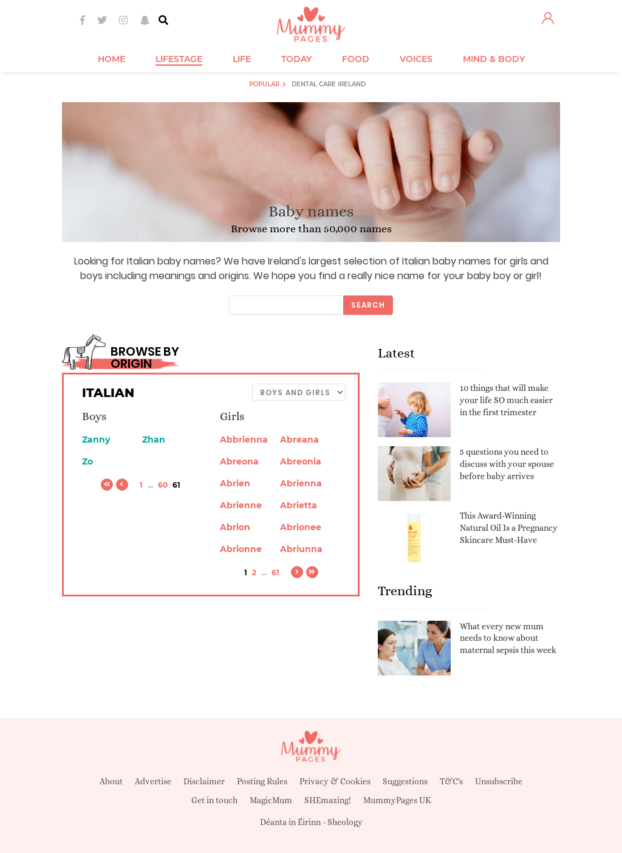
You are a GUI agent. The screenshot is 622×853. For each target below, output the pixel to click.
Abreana (299, 439)
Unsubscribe (498, 781)
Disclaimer (204, 781)
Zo (87, 461)
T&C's (451, 781)
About (111, 781)
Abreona (239, 461)
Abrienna (301, 483)
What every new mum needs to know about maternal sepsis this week (508, 638)
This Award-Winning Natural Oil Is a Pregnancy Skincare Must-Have (509, 527)
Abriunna (301, 549)
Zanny (96, 439)
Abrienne (241, 505)
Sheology (345, 822)
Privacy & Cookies (335, 781)
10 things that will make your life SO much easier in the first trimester (506, 399)
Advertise (153, 781)
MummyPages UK (397, 800)
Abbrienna (244, 439)
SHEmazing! (327, 800)
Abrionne (241, 549)
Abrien (235, 483)
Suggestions (405, 781)
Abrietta (298, 505)
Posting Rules (262, 781)
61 (275, 572)
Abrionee (300, 527)
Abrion (235, 527)
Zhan (153, 439)
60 (163, 484)
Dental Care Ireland (329, 84)
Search (368, 305)
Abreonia (300, 461)
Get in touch (214, 800)
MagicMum (271, 800)
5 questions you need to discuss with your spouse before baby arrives (507, 463)
